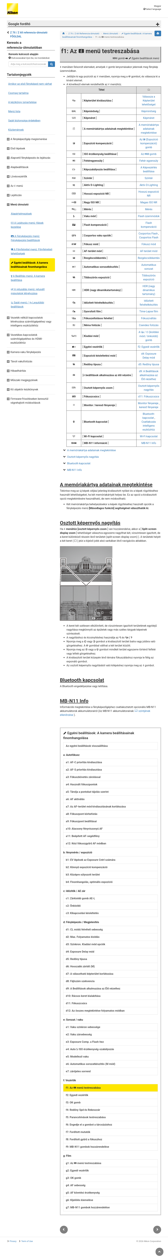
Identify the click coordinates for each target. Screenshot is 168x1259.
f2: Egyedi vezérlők (148, 346)
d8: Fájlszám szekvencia (80, 981)
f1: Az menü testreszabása (83, 1087)
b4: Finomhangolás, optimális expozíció (89, 882)
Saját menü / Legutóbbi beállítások (27, 304)
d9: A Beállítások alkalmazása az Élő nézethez (148, 375)
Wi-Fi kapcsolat (149, 436)
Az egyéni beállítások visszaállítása (87, 745)
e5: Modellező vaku (77, 1056)
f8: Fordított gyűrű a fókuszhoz (84, 1139)
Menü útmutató (110, 33)
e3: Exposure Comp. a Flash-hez (85, 1041)
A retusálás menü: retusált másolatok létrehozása (28, 291)
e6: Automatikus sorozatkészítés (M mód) (90, 1064)
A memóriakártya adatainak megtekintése (149, 128)
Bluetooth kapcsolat (78, 463)
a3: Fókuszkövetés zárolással (83, 777)
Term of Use (27, 1241)
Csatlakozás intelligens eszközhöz (149, 425)
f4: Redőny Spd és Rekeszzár (83, 1109)
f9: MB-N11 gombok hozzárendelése (87, 1146)
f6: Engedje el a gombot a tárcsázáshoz (89, 1124)
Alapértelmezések (21, 213)
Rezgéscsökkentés (149, 258)
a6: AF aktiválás (75, 799)
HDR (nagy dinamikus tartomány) (148, 290)
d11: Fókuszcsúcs (148, 396)
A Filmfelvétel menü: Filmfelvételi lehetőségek (31, 251)
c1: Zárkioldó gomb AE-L (80, 898)
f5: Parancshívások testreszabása (86, 1117)
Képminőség (148, 111)
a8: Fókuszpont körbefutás (81, 814)
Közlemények (16, 129)
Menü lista (14, 111)
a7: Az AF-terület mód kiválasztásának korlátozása (96, 806)
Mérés (148, 209)
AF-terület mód (148, 251)
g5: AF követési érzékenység (83, 1192)
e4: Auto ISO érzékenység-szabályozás (90, 1049)
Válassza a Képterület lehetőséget (149, 100)
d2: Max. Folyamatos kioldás (82, 936)
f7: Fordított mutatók (78, 1132)
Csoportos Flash (148, 233)
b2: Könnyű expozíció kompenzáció (86, 867)
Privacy (13, 1241)
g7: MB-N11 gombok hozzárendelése (88, 1207)
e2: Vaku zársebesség (79, 1034)
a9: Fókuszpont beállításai (81, 821)
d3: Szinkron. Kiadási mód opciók (85, 944)
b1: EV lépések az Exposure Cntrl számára (90, 859)
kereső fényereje (148, 407)
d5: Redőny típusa (148, 364)
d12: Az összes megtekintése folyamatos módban (95, 1010)
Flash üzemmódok (148, 216)
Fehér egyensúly (148, 160)
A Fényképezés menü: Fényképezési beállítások (25, 238)
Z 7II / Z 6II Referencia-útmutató (83, 33)
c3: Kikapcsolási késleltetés (82, 913)
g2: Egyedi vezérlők (77, 1170)
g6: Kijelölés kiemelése (79, 1200)
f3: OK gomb (73, 1102)
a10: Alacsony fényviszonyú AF (84, 828)
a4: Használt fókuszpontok (81, 784)
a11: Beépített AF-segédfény (83, 836)
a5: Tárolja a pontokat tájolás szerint (87, 791)
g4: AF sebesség (75, 1185)
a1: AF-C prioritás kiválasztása (84, 762)
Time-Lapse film (148, 311)
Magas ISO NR (148, 202)
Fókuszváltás (148, 318)
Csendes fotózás (148, 325)
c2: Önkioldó (73, 905)
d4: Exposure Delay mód (80, 951)
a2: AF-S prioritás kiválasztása (84, 769)
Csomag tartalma (18, 93)
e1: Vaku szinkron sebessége (83, 1027)
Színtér (149, 178)
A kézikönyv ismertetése (22, 102)
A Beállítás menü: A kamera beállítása (28, 278)
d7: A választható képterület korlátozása (89, 973)
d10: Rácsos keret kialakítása (83, 995)
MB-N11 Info (148, 443)
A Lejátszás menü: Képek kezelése (27, 225)
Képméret (148, 118)
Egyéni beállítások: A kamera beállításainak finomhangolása (29, 264)
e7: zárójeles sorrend (78, 1071)
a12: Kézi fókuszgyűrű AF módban (86, 843)
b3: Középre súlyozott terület (83, 874)
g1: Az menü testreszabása (83, 1163)
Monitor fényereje (148, 403)
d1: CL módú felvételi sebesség (84, 929)
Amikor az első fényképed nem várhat (30, 83)
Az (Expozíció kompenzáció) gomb (148, 143)
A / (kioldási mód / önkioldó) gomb (149, 336)
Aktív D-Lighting (149, 185)
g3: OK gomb (73, 1177)
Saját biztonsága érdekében (24, 120)
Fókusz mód (149, 244)
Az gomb (149, 154)
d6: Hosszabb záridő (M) (80, 966)
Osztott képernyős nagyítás (83, 456)
